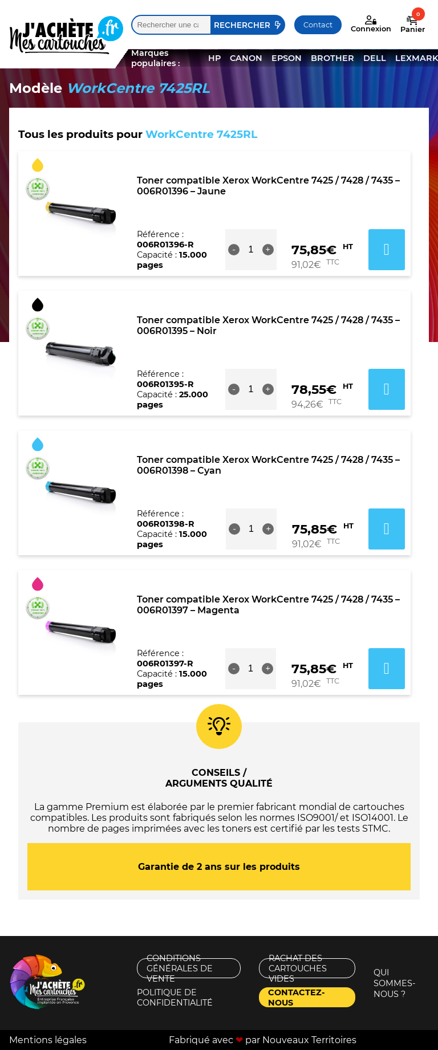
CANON (246, 58)
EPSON (286, 58)
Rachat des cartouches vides (298, 968)
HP (214, 58)
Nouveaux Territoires (309, 1040)
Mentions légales (48, 1040)
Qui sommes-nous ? (395, 983)
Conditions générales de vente (180, 968)
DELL (374, 58)
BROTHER (332, 58)
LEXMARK (416, 58)
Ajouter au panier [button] (386, 249)
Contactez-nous (296, 997)
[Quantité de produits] (250, 249)
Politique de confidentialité (175, 997)
